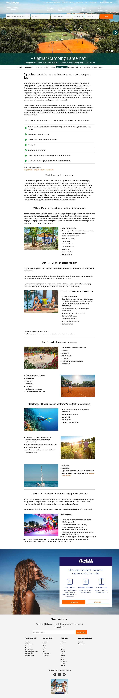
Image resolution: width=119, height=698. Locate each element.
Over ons (65, 2)
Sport (42, 170)
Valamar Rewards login (106, 2)
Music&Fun (49, 170)
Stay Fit (36, 170)
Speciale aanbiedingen (53, 2)
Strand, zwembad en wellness (46, 67)
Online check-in (29, 644)
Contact (71, 2)
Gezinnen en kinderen (74, 67)
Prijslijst (94, 67)
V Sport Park (28, 170)
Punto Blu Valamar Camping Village (71, 63)
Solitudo (63, 665)
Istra (62, 644)
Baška (62, 657)
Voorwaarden (29, 653)
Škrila (62, 659)
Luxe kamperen (90, 63)
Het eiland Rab (47, 653)
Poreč (44, 646)
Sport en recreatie (62, 67)
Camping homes (53, 63)
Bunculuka (81, 644)
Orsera (63, 646)
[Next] (115, 32)
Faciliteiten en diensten (30, 67)
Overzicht (19, 67)
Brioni (62, 648)
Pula (44, 650)
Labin (44, 648)
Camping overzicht (30, 63)
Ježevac (63, 655)
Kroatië (45, 642)
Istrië (44, 644)
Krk (44, 651)
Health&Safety (29, 655)
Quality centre (29, 650)
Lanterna (63, 642)
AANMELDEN (74, 602)
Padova (63, 663)
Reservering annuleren (31, 651)
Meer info (97, 602)
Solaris (80, 642)
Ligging (100, 67)
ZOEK (106, 16)
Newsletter (79, 2)
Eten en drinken (86, 67)
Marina (63, 650)
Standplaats (42, 63)
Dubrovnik (46, 655)
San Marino (64, 661)
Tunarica (63, 651)
